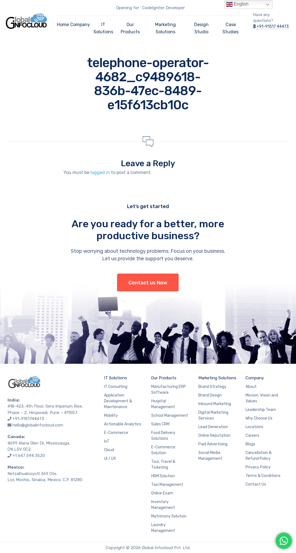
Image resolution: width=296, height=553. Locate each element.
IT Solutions (103, 28)
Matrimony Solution (168, 516)
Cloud (109, 450)
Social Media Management (210, 455)
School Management (169, 415)
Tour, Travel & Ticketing (163, 464)
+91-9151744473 (28, 418)
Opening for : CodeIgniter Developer (150, 7)
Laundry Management (163, 527)
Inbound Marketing (214, 404)
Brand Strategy (212, 386)
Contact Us (256, 484)
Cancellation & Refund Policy (259, 455)
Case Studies (230, 28)
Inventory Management (163, 504)
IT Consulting (115, 386)
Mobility (111, 415)
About (251, 386)
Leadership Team (261, 409)
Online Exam (162, 493)
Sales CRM (160, 424)
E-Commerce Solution (163, 450)
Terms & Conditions (263, 475)
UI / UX (110, 458)
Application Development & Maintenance (118, 401)
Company (80, 24)
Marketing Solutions (165, 28)
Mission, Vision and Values (262, 398)
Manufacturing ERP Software (168, 389)
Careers (252, 435)
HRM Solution (163, 476)
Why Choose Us (259, 418)
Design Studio (201, 28)
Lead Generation (213, 427)
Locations (254, 427)
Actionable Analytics (122, 424)
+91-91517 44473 (273, 26)
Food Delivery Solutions (163, 435)
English (237, 4)
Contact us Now (147, 283)
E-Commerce (116, 432)
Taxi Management (167, 484)
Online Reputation (214, 435)
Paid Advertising (212, 444)
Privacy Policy (258, 467)
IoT (106, 441)
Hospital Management (163, 404)
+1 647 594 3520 (28, 455)
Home (63, 24)
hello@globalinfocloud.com (37, 425)
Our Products (130, 28)
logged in (100, 172)
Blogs (250, 444)
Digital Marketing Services (213, 415)
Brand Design (210, 395)
